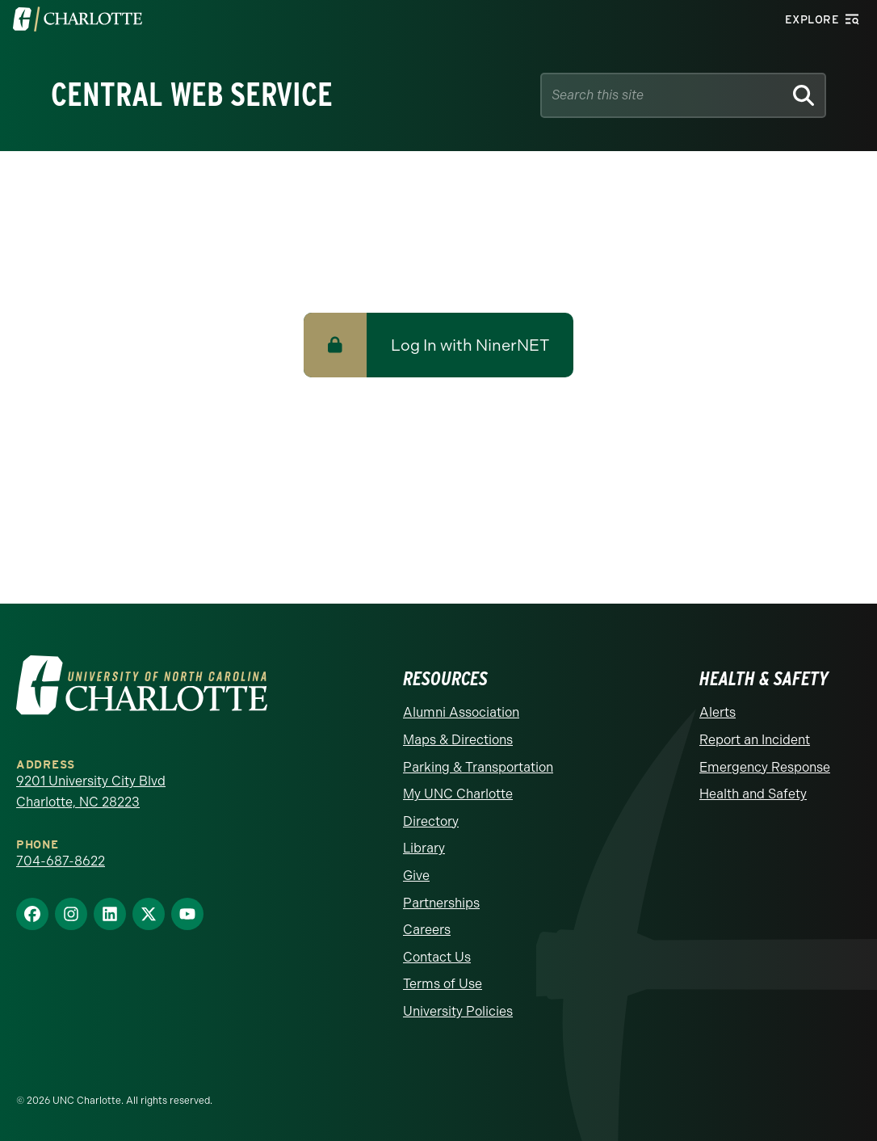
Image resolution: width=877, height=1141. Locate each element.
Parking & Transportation (478, 767)
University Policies (458, 1011)
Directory (431, 821)
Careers (427, 929)
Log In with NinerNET (470, 345)
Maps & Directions (458, 739)
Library (424, 848)
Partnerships (441, 903)
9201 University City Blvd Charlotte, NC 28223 (91, 791)
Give (416, 875)
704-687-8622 (60, 861)
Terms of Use (442, 984)
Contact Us (437, 957)
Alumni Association (461, 712)
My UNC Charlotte (458, 794)
